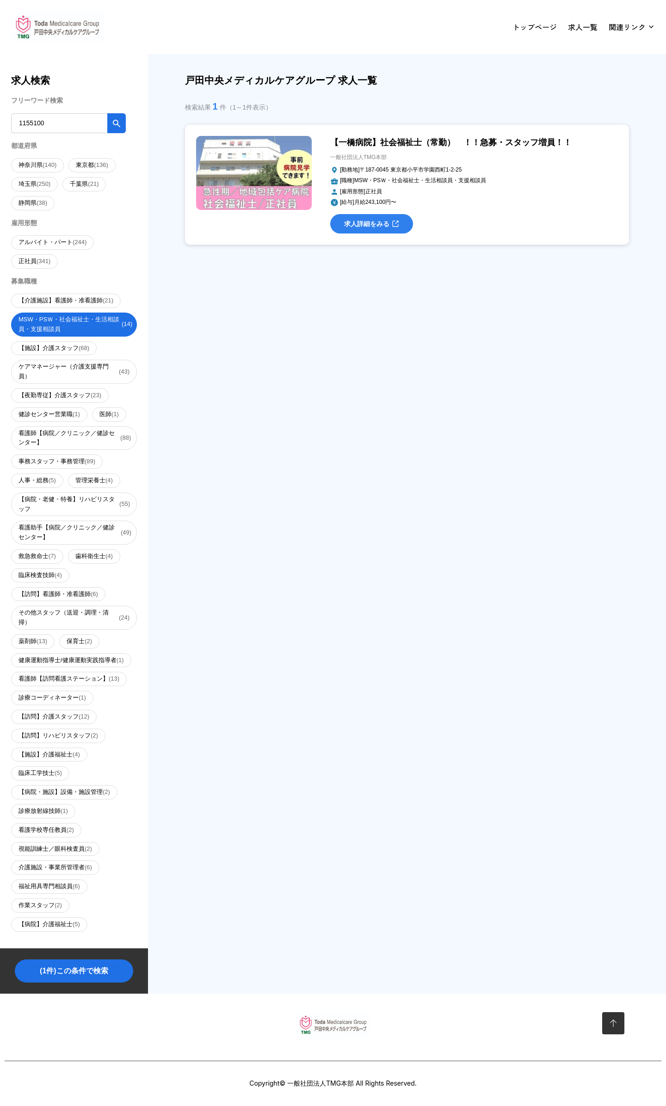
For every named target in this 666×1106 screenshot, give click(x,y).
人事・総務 (37, 480)
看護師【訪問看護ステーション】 (68, 679)
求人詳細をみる (371, 223)
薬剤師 (32, 641)
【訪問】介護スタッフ (53, 717)
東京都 (92, 165)
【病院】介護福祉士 (49, 924)
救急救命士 (37, 556)
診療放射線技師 (43, 811)
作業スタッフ (40, 905)
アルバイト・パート (52, 242)
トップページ (534, 27)
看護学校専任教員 (46, 830)
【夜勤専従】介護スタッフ (59, 395)
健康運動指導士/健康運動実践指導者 (71, 660)
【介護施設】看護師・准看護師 (65, 301)
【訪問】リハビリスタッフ (58, 736)
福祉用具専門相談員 (49, 886)
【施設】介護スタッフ (53, 348)
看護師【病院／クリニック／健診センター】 (74, 438)
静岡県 (32, 203)
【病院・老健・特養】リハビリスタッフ (74, 504)
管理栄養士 (94, 480)
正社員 (34, 261)
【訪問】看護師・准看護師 (58, 594)
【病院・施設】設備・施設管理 (64, 792)
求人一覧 (583, 27)
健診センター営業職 (49, 414)
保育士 (79, 641)
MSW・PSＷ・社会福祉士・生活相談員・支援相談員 (75, 324)
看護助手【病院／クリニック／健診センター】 (74, 532)
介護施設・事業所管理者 (55, 868)
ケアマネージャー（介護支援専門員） (74, 371)
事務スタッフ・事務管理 (56, 462)
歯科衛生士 (94, 556)
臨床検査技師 (40, 575)
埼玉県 (34, 184)
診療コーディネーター (52, 698)
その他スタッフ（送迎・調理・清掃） (74, 617)
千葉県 (84, 184)
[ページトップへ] (613, 1023)
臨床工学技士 (40, 773)
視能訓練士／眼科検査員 (55, 849)
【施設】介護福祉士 (49, 755)
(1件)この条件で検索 (74, 971)
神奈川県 (37, 165)
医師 (109, 414)
